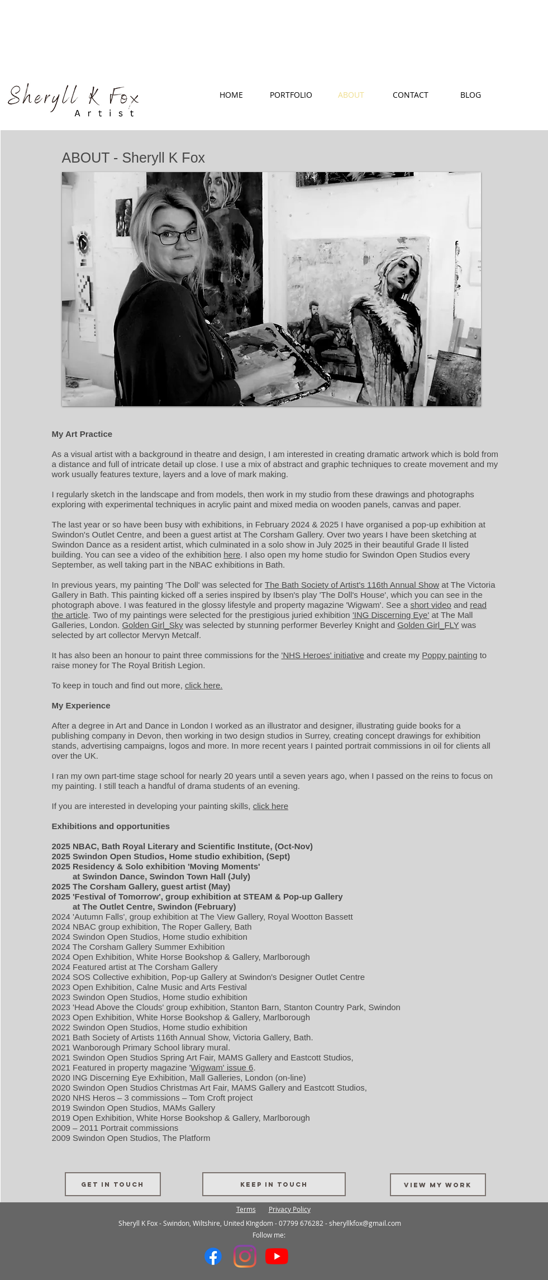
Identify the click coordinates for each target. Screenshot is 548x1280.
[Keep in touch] (274, 1184)
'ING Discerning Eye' (390, 615)
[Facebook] (213, 1256)
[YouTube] (276, 1256)
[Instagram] (245, 1256)
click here (270, 806)
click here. (204, 685)
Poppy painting (449, 655)
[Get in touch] (113, 1184)
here (231, 554)
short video (430, 605)
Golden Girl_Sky (152, 625)
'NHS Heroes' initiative (323, 655)
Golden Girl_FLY (428, 625)
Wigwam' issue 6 (221, 1067)
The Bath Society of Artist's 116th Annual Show (352, 584)
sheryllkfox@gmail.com (365, 1223)
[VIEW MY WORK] (438, 1184)
